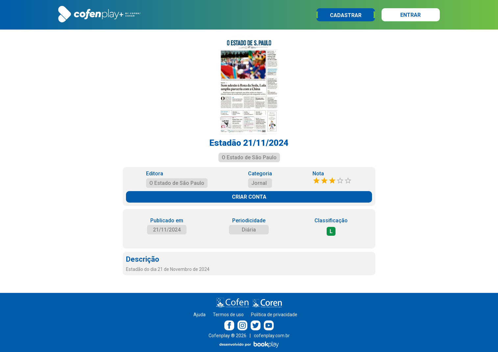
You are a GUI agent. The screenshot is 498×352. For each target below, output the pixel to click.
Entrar (410, 15)
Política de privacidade (274, 314)
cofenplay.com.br (272, 335)
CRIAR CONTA (249, 197)
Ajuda (199, 314)
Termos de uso (228, 314)
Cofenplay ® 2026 (227, 335)
